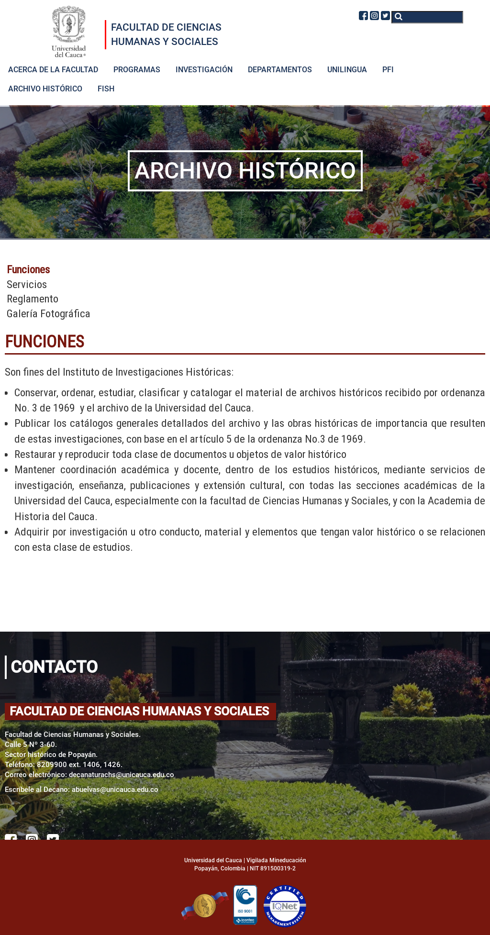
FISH (106, 88)
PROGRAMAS (136, 69)
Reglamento (32, 298)
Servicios (27, 284)
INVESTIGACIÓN (204, 69)
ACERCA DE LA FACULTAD (53, 69)
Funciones (28, 269)
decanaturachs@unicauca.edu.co (121, 774)
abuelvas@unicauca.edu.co (115, 789)
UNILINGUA (347, 69)
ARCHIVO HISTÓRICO (45, 88)
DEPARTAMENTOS (280, 69)
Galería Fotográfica (48, 313)
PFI (388, 69)
